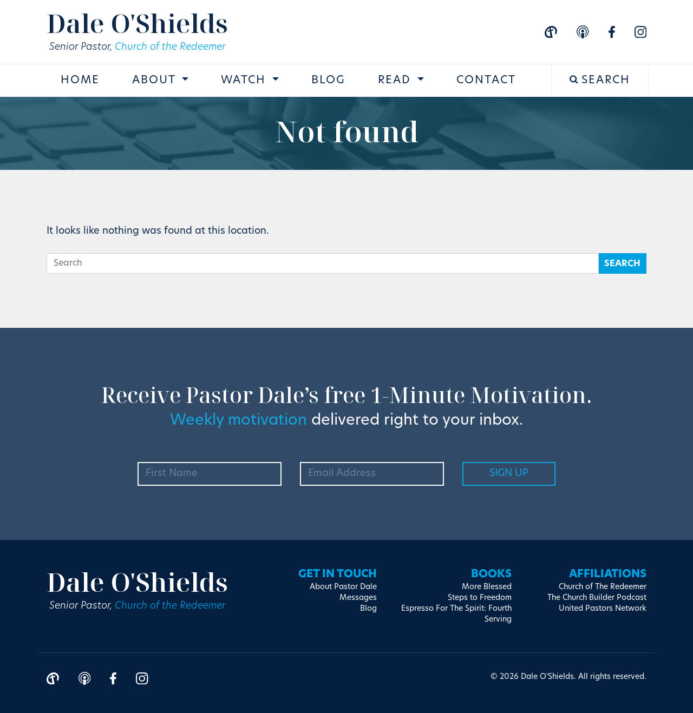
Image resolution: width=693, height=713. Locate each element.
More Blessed (487, 587)
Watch (245, 80)
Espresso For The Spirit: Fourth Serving (456, 614)
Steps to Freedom (480, 598)
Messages (358, 598)
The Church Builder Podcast (596, 598)
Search (600, 80)
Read (396, 80)
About (155, 80)
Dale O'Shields (137, 23)
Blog (328, 80)
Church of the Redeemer (170, 47)
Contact (486, 80)
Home (80, 80)
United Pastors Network (602, 609)
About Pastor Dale (343, 587)
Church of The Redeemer (602, 587)
